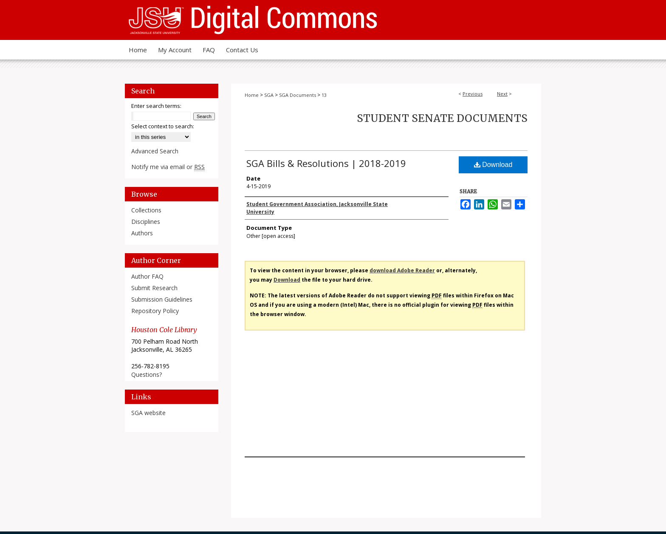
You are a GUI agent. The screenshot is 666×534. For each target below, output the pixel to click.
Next (502, 93)
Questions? (146, 374)
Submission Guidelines (161, 299)
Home (252, 95)
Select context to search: (162, 126)
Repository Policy (155, 311)
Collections (146, 210)
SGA (269, 95)
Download (493, 164)
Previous (473, 93)
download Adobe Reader (402, 270)
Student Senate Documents (442, 118)
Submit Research (154, 288)
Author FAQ (147, 276)
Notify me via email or (168, 167)
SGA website (148, 413)
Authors (142, 233)
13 (324, 95)
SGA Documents (297, 95)
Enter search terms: (156, 106)
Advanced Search (154, 151)
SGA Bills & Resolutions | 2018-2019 (326, 163)
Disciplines (145, 222)
